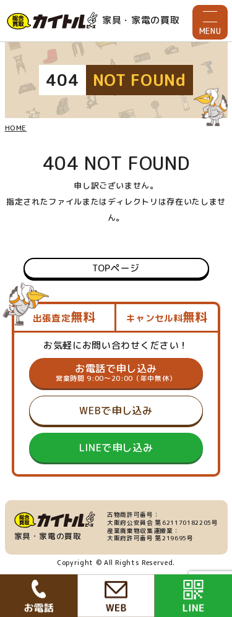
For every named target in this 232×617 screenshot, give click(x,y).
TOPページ (116, 268)
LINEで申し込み (116, 447)
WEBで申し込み (115, 410)
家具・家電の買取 (93, 21)
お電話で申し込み (116, 373)
